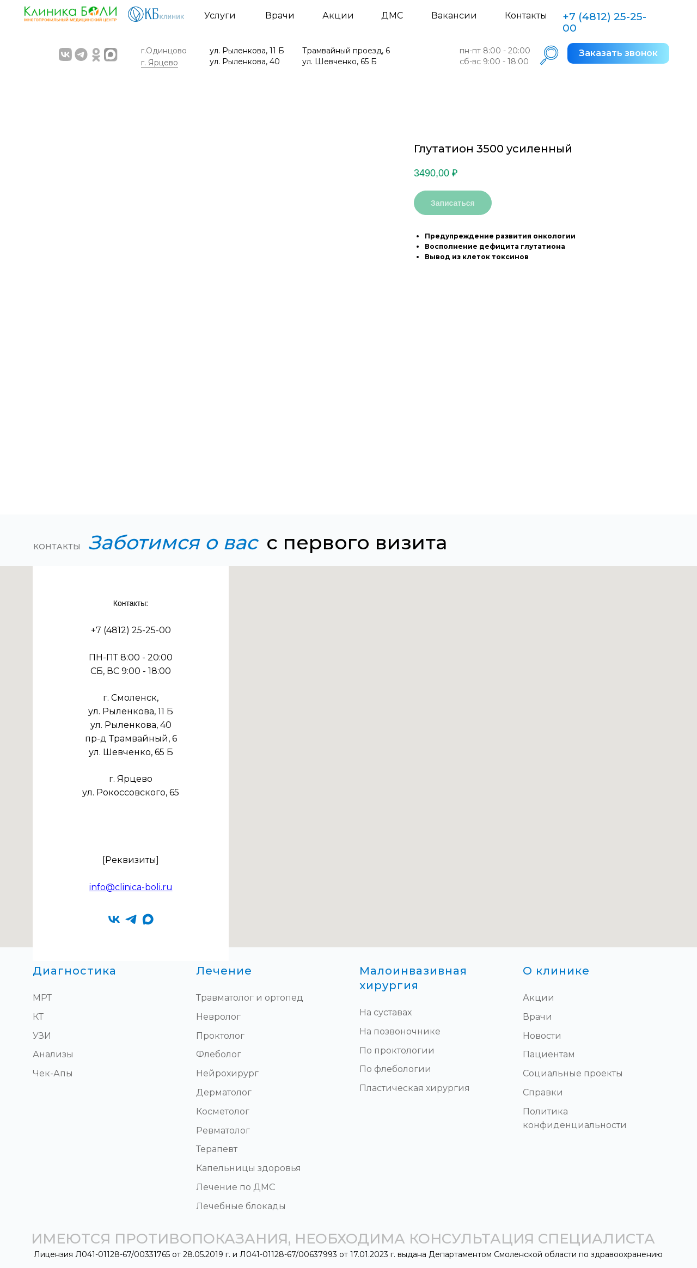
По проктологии (397, 1050)
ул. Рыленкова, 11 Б (247, 51)
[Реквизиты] (130, 860)
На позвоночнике (400, 1031)
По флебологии (395, 1069)
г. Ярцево (159, 63)
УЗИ (42, 1036)
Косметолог (222, 1111)
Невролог (218, 1017)
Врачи (280, 15)
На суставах (385, 1012)
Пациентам (549, 1054)
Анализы (53, 1054)
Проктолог (220, 1036)
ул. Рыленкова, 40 (245, 61)
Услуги (220, 15)
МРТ (42, 998)
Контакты (526, 15)
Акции (338, 15)
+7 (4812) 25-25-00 (604, 22)
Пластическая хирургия (414, 1088)
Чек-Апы (53, 1073)
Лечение (224, 970)
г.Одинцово (164, 51)
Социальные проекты (573, 1073)
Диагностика (75, 970)
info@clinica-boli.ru (131, 887)
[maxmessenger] (148, 919)
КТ (38, 1017)
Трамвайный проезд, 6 (346, 51)
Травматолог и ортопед (249, 998)
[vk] (114, 919)
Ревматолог (223, 1130)
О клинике (556, 970)
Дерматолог (224, 1092)
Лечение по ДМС (235, 1187)
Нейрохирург (227, 1073)
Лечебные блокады (241, 1206)
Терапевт (216, 1149)
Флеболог (218, 1054)
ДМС (392, 15)
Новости (542, 1036)
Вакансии (454, 15)
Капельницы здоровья (248, 1168)
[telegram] (131, 919)
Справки (543, 1092)
